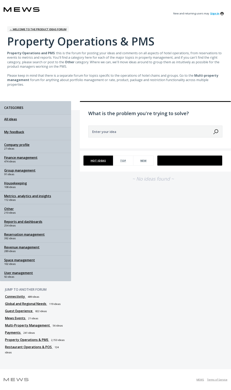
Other (9, 209)
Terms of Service (217, 379)
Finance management (21, 157)
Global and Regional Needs (26, 304)
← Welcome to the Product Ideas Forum (38, 29)
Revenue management (22, 247)
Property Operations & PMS (27, 340)
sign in (214, 13)
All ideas (10, 119)
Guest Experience (19, 311)
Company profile (17, 145)
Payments (13, 332)
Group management (20, 170)
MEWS (200, 379)
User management (18, 273)
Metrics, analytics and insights (27, 196)
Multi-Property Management (28, 325)
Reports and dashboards (23, 221)
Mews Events (15, 318)
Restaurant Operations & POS (29, 347)
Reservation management (24, 234)
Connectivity (15, 296)
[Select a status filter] (190, 160)
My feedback (14, 132)
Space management (19, 260)
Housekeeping (15, 183)
